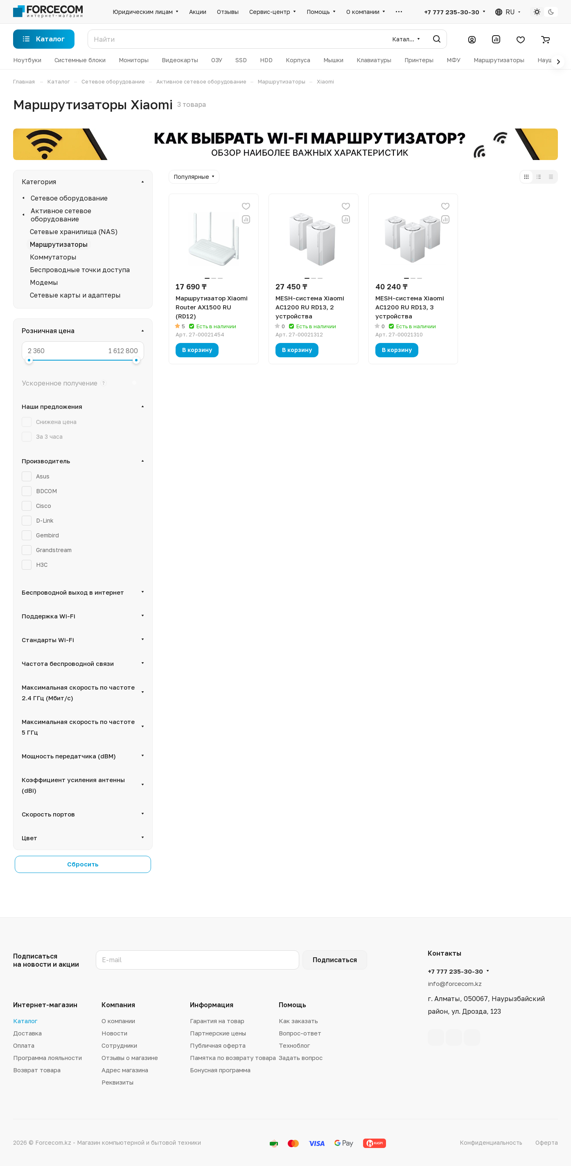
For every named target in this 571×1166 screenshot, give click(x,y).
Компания (118, 1005)
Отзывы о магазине (130, 1057)
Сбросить (83, 864)
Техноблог (294, 1045)
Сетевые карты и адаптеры (75, 295)
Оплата (23, 1045)
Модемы (44, 282)
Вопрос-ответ (300, 1033)
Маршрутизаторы (59, 244)
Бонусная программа (220, 1070)
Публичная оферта (218, 1045)
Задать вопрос (301, 1057)
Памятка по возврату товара (233, 1057)
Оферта (546, 1142)
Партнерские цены (218, 1033)
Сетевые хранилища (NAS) (74, 232)
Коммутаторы (53, 257)
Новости (114, 1033)
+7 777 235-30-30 (451, 12)
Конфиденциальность (491, 1142)
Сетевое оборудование (69, 198)
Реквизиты (117, 1082)
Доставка (27, 1033)
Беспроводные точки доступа (80, 270)
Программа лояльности (47, 1057)
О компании (118, 1020)
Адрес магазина (125, 1070)
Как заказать (298, 1020)
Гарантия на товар (217, 1020)
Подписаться (335, 960)
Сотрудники (119, 1045)
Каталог (25, 1020)
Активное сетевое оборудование (61, 215)
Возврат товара (37, 1070)
